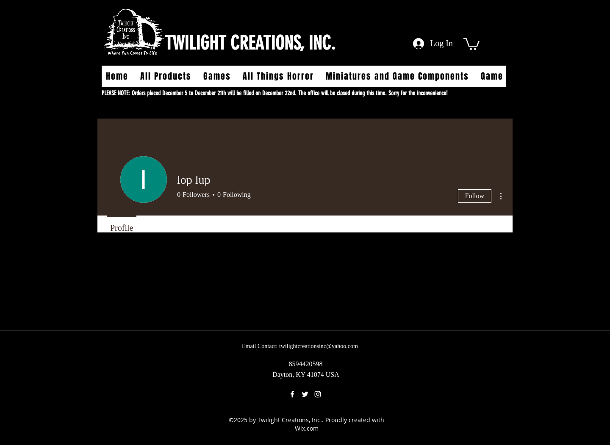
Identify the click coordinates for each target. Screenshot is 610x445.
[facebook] (292, 394)
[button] (471, 43)
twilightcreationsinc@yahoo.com (318, 346)
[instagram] (317, 394)
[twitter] (305, 394)
